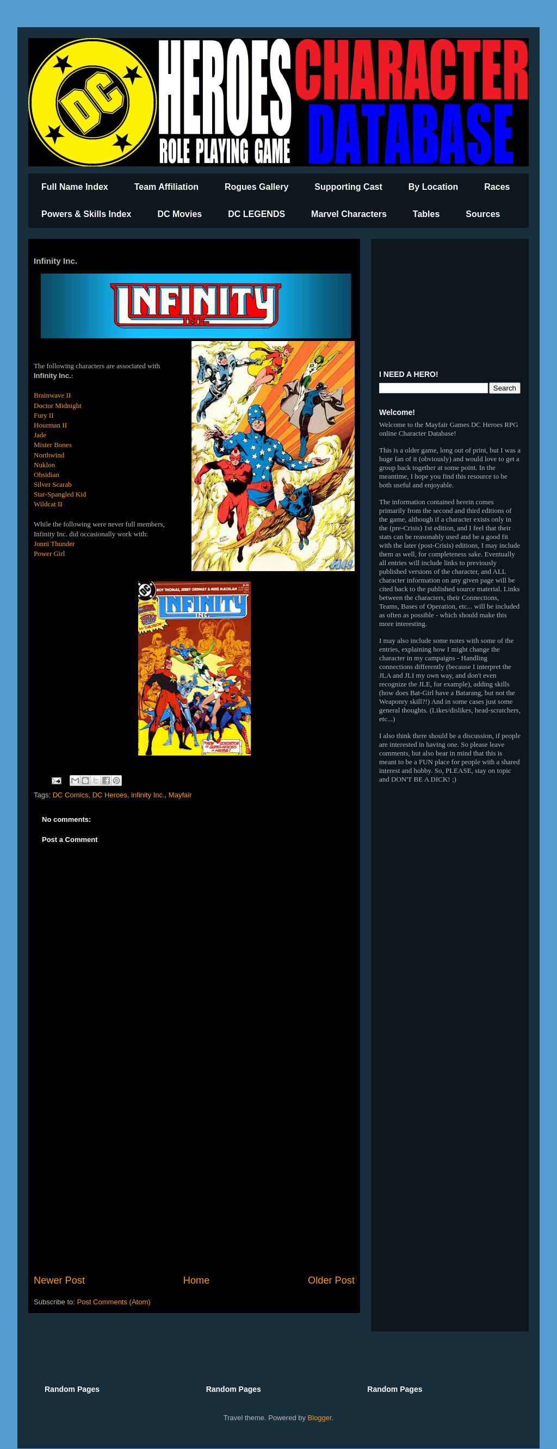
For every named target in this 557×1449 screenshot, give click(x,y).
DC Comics (71, 795)
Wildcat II (48, 504)
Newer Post (59, 1280)
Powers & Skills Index (86, 214)
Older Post (331, 1280)
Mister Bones (53, 445)
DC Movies (179, 214)
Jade (40, 435)
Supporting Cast (348, 186)
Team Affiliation (166, 186)
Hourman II (50, 425)
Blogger (320, 1418)
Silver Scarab (53, 484)
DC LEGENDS (256, 214)
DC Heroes (109, 795)
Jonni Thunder (54, 544)
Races (497, 186)
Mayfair (180, 795)
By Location (434, 186)
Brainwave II (52, 395)
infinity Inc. (147, 795)
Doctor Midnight (58, 405)
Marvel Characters (349, 214)
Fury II (43, 415)
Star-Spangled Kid (60, 494)
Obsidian (46, 474)
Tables (426, 214)
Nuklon (44, 465)
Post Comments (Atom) (114, 1302)
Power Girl (49, 553)
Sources (483, 214)
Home (196, 1280)
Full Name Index (74, 186)
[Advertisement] (194, 1183)
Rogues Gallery (256, 186)
